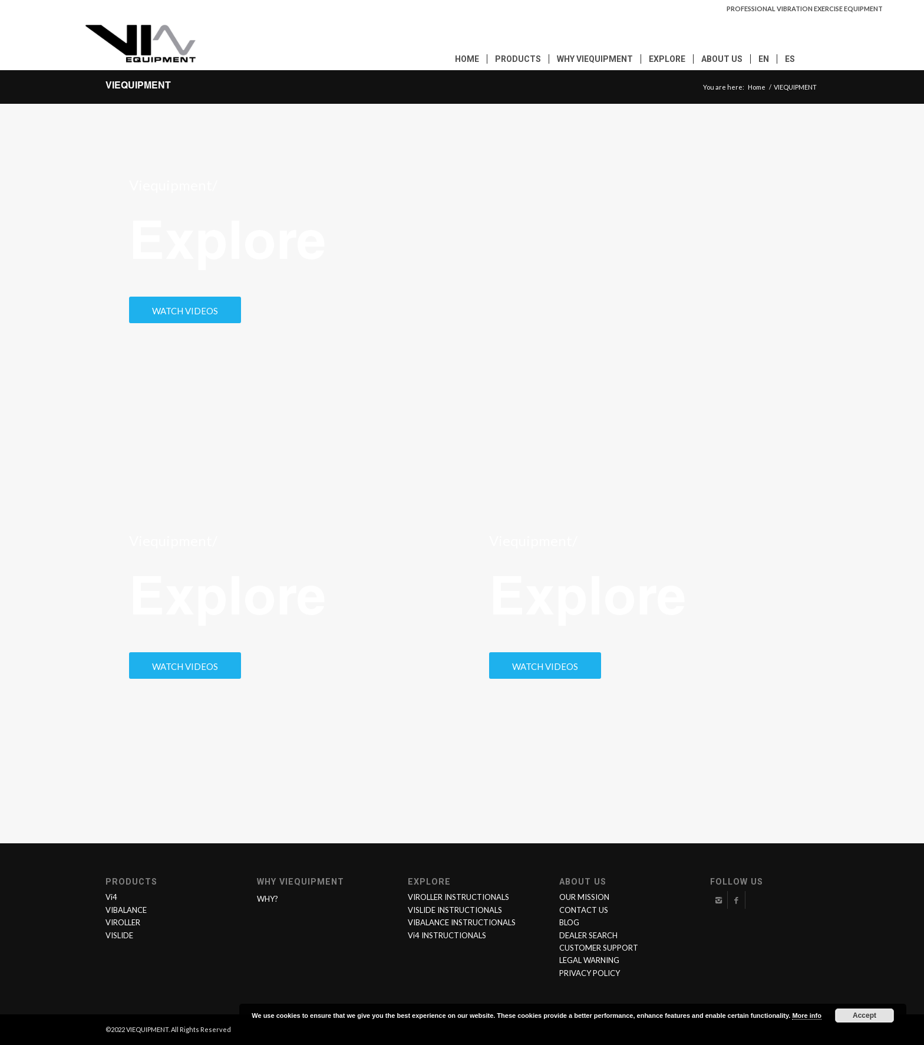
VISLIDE (119, 935)
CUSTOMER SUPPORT (598, 947)
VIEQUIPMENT (138, 86)
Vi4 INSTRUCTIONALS (447, 935)
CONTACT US (583, 910)
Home (756, 87)
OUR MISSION (584, 897)
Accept (864, 1015)
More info (806, 1015)
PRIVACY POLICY (589, 973)
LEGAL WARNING (589, 960)
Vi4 (111, 897)
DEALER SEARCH (588, 935)
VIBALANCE (126, 910)
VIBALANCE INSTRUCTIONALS (462, 922)
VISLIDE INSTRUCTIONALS (455, 910)
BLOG (569, 922)
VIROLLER (122, 922)
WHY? (267, 898)
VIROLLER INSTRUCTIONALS (458, 897)
